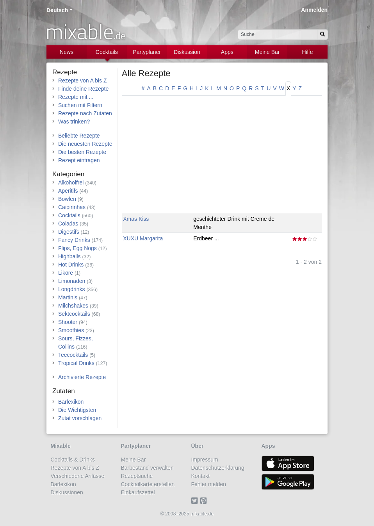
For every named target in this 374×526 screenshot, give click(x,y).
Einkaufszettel (138, 492)
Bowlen (67, 199)
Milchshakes (73, 305)
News (66, 52)
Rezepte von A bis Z (82, 80)
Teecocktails (73, 355)
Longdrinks (71, 289)
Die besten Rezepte (82, 152)
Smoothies (71, 330)
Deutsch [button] (57, 10)
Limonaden (71, 281)
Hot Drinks (71, 264)
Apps (227, 52)
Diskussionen (67, 492)
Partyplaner (147, 52)
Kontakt (200, 476)
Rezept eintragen (79, 160)
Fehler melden (208, 484)
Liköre (65, 273)
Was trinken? (74, 121)
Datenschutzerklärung (217, 468)
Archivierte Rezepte (82, 377)
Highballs (69, 256)
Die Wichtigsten (77, 410)
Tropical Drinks (76, 363)
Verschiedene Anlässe (78, 476)
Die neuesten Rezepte (85, 144)
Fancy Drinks (74, 240)
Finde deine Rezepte (83, 89)
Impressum (204, 459)
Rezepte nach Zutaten (85, 113)
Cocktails (107, 52)
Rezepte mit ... (75, 97)
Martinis (67, 297)
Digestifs (68, 232)
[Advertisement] (222, 158)
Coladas (68, 223)
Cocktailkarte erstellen (148, 484)
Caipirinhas (71, 207)
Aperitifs (68, 191)
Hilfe (307, 52)
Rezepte (64, 72)
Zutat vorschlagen (80, 418)
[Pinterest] (204, 500)
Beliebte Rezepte (79, 135)
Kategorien (68, 174)
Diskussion (187, 52)
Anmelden (314, 10)
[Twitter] (195, 500)
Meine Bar (267, 52)
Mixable (61, 446)
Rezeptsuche (137, 476)
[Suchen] (322, 34)
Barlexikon (71, 402)
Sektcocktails (74, 314)
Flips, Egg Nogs (77, 248)
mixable (86, 31)
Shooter (67, 322)
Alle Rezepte (146, 73)
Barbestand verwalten (147, 468)
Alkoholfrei (71, 182)
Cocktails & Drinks (73, 459)
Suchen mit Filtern (80, 105)
